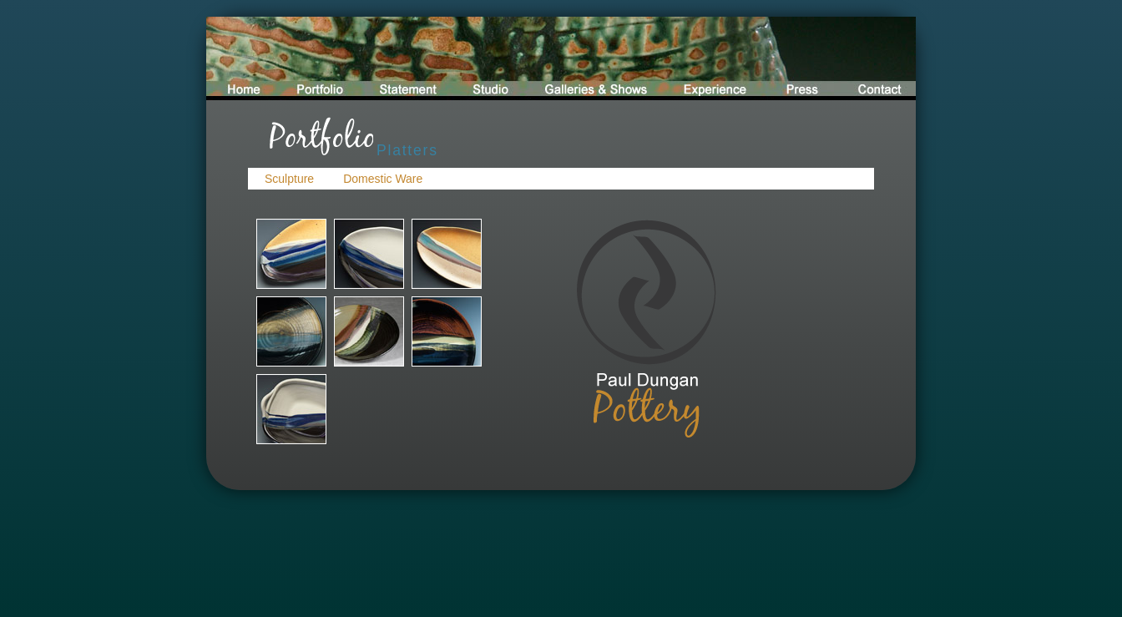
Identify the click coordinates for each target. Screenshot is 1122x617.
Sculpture (289, 178)
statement (409, 58)
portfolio (318, 58)
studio (492, 58)
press (798, 58)
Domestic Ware (382, 178)
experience (712, 58)
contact (874, 58)
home (241, 58)
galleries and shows (594, 58)
